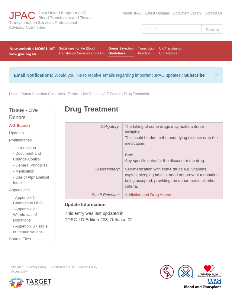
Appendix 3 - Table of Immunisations (30, 229)
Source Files (20, 239)
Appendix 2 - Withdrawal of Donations (25, 214)
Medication (24, 171)
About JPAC (132, 13)
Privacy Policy (37, 267)
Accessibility (19, 271)
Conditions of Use (63, 267)
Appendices (19, 190)
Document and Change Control (27, 156)
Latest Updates (157, 13)
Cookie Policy (88, 267)
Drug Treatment (136, 94)
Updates (16, 133)
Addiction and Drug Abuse (148, 194)
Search (212, 29)
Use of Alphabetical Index (31, 180)
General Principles (31, 165)
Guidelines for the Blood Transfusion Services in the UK (82, 51)
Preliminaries (20, 140)
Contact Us (214, 13)
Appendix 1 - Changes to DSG (28, 200)
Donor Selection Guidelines (121, 51)
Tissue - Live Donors (84, 94)
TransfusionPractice (147, 51)
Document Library (187, 13)
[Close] (216, 75)
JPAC (22, 15)
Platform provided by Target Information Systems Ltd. (30, 282)
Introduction (25, 147)
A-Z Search (112, 94)
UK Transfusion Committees (170, 51)
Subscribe (194, 75)
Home (14, 94)
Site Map (17, 267)
